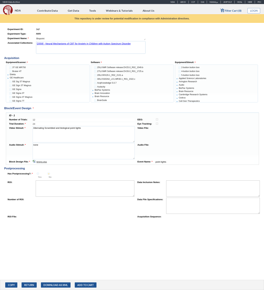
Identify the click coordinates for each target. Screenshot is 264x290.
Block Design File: (19, 161)
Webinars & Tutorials (119, 10)
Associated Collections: (20, 43)
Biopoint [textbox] (90, 38)
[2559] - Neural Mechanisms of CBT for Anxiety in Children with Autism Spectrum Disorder (84, 43)
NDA (173, 2)
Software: (96, 62)
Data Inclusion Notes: (148, 182)
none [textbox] (84, 151)
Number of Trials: (18, 119)
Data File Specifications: (150, 199)
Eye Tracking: (144, 124)
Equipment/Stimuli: (185, 62)
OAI (202, 2)
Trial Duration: (17, 124)
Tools (92, 10)
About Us (148, 10)
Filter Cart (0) (230, 10)
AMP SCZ (227, 2)
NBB (250, 2)
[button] (11, 285)
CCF (193, 2)
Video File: (143, 128)
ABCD (183, 2)
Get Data (73, 10)
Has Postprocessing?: (20, 173)
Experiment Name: (18, 38)
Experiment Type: (17, 34)
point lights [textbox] (204, 161)
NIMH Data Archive (11, 2)
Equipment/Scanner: (17, 62)
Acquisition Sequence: (149, 216)
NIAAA (214, 2)
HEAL (239, 2)
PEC (259, 2)
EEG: (140, 119)
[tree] (48, 83)
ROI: (10, 182)
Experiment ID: (15, 29)
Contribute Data (47, 10)
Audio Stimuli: (17, 145)
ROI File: (12, 216)
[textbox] (90, 29)
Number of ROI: (16, 199)
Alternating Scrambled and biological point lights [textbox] (84, 134)
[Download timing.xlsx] (40, 162)
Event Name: (144, 161)
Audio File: (143, 145)
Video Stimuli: (17, 128)
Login (254, 10)
